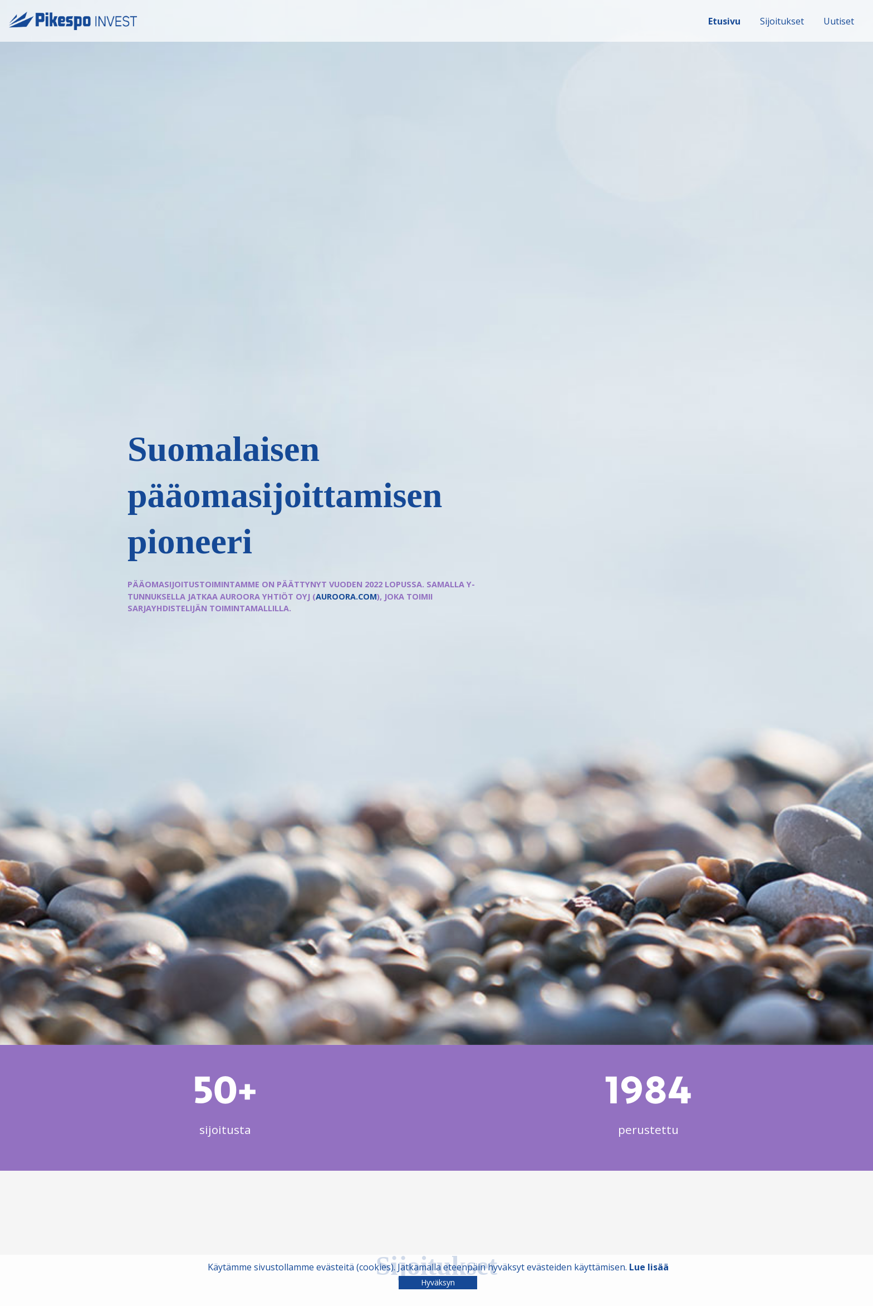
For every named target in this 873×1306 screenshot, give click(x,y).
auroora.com (346, 596)
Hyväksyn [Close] (438, 1282)
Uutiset (838, 21)
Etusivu (724, 21)
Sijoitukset (782, 21)
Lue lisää (649, 1267)
